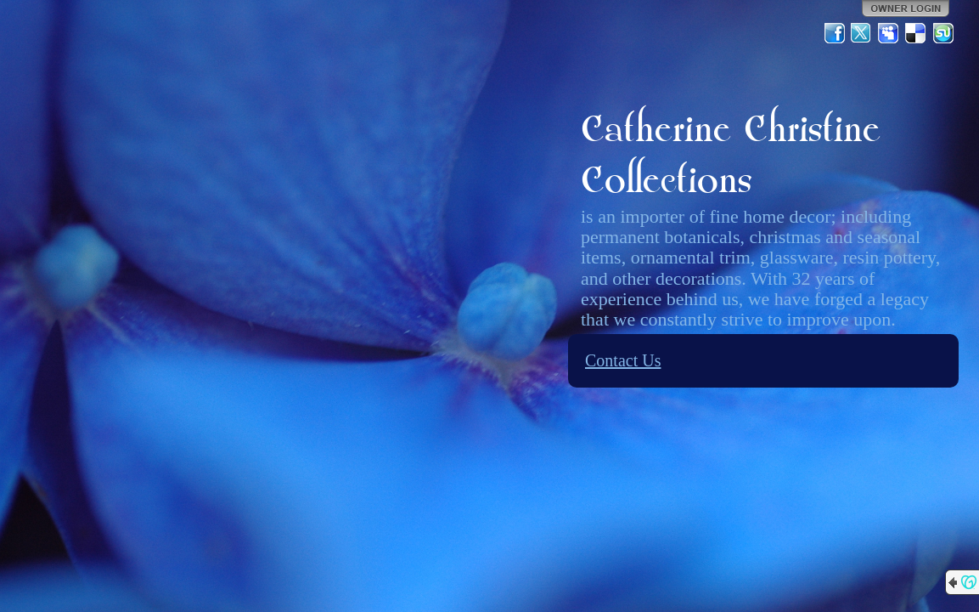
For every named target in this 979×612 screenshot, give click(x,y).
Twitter (862, 33)
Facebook (835, 33)
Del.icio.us (916, 33)
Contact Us (623, 360)
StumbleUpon (943, 33)
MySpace (889, 33)
